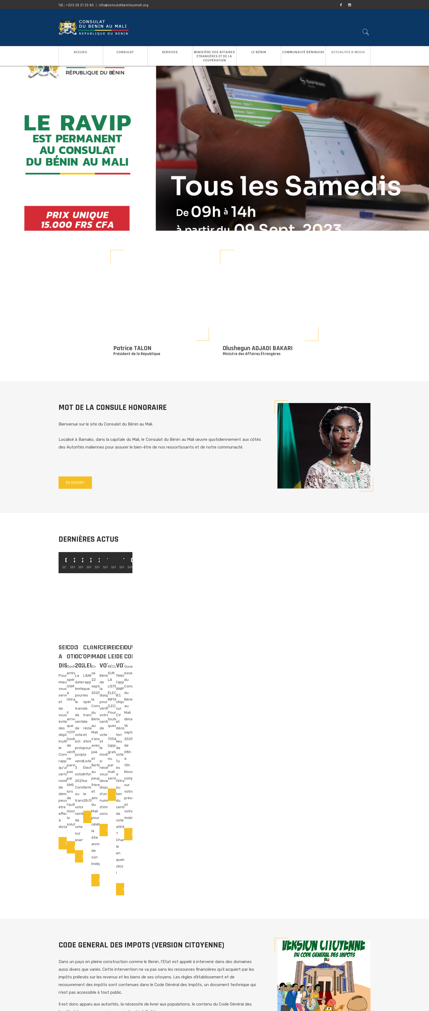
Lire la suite (77, 694)
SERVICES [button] (170, 52)
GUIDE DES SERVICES (158, 950)
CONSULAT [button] (125, 52)
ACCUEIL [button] (81, 52)
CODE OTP (178, 647)
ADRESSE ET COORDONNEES (161, 962)
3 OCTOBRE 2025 (294, 647)
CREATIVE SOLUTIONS (305, 1003)
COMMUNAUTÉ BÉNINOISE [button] (303, 52)
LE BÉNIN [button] (258, 52)
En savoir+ (75, 482)
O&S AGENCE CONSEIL (262, 1003)
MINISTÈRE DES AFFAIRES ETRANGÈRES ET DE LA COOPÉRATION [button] (214, 56)
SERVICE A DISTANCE (86, 647)
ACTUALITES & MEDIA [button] (348, 52)
